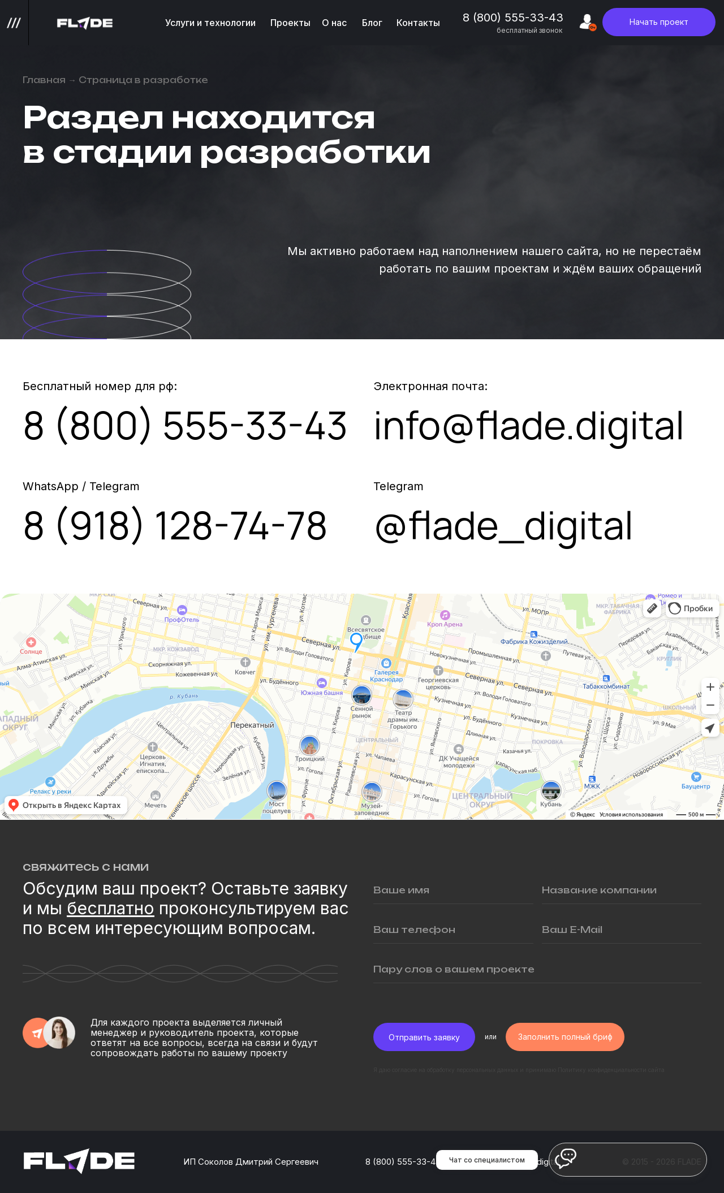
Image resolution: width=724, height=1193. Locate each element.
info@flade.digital (528, 425)
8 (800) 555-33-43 (513, 17)
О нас (334, 22)
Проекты (290, 22)
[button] (659, 22)
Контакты (418, 22)
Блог (372, 22)
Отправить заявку (424, 1037)
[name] (453, 890)
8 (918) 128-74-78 (175, 525)
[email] (622, 929)
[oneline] (622, 890)
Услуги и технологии (210, 22)
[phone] (453, 929)
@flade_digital (503, 525)
